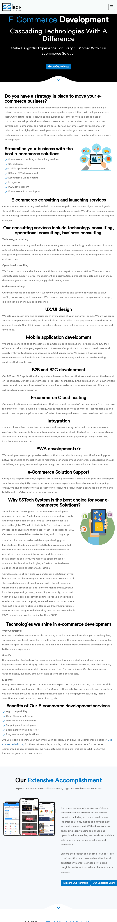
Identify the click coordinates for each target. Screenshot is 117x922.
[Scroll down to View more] (58, 80)
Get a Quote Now (58, 66)
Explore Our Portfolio (75, 883)
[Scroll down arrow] (58, 908)
